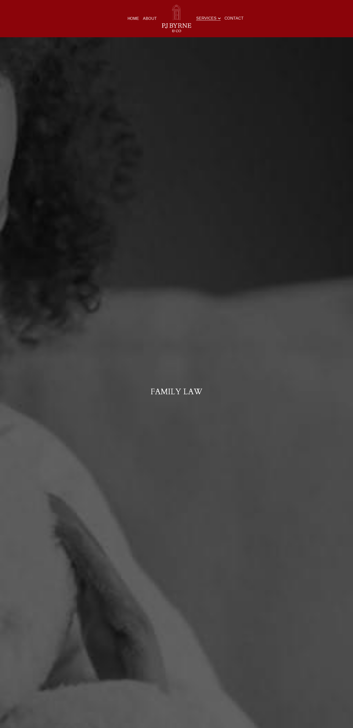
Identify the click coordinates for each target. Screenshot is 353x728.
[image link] (176, 18)
